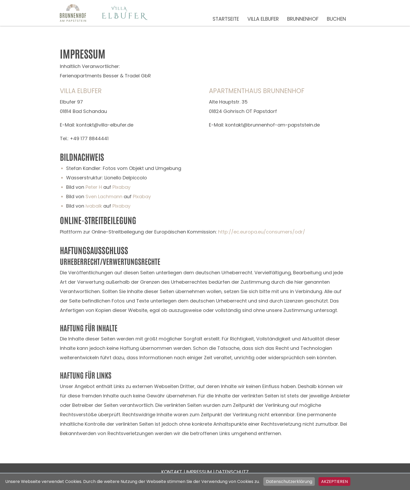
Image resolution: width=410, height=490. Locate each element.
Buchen (336, 18)
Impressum (199, 472)
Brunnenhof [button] (302, 18)
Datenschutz (232, 472)
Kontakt (171, 472)
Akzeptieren (334, 481)
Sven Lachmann (104, 196)
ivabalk (94, 206)
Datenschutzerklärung (289, 481)
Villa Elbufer (263, 18)
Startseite (226, 18)
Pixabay (121, 187)
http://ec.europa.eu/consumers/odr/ (261, 232)
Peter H (94, 187)
